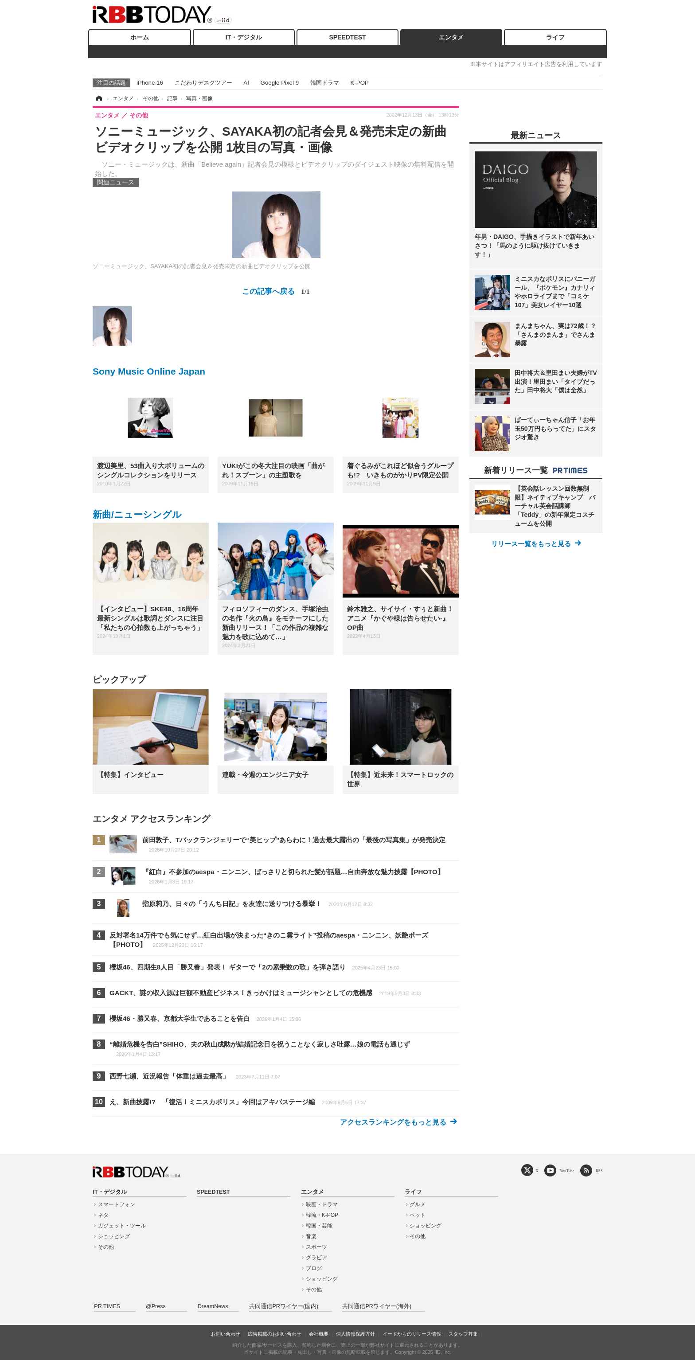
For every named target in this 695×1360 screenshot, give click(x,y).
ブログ (314, 1268)
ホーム (139, 37)
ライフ (555, 37)
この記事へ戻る (275, 291)
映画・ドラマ (322, 1204)
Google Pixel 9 (280, 82)
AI (246, 82)
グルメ (418, 1204)
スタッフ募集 (463, 1334)
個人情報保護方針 (355, 1334)
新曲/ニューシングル (137, 514)
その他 (106, 1247)
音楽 (311, 1236)
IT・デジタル (244, 37)
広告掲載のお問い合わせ (274, 1334)
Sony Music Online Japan (149, 371)
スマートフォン (116, 1204)
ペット (418, 1215)
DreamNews (213, 1306)
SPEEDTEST (347, 37)
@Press (156, 1306)
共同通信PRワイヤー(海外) (376, 1306)
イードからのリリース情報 (412, 1334)
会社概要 (318, 1334)
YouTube (567, 1170)
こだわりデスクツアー (203, 82)
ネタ (103, 1215)
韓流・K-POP (322, 1215)
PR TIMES (107, 1306)
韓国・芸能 (319, 1226)
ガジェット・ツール (122, 1226)
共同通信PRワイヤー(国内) (283, 1306)
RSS (599, 1170)
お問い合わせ (225, 1334)
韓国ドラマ (324, 82)
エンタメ (451, 37)
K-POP (359, 82)
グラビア (316, 1257)
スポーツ (316, 1247)
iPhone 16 (150, 82)
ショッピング (114, 1236)
